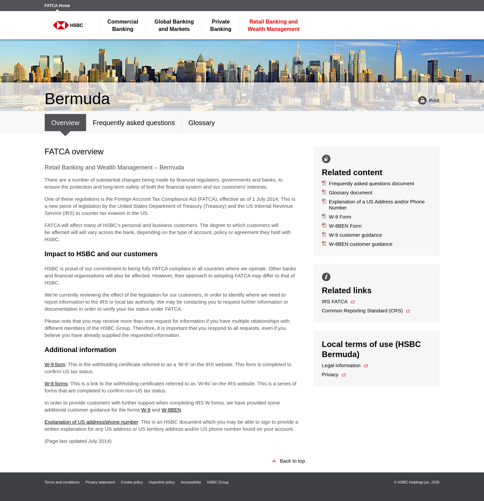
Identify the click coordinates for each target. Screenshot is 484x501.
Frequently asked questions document (368, 183)
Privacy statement (100, 482)
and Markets (174, 25)
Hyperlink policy (162, 482)
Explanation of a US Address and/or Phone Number (373, 204)
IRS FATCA (335, 301)
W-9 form (55, 364)
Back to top (292, 461)
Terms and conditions (62, 482)
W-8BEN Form (342, 226)
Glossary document (347, 192)
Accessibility (191, 482)
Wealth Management (273, 25)
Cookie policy (132, 482)
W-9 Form (336, 217)
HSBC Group (218, 482)
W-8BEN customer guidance (357, 244)
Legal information (341, 365)
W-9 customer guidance (352, 235)
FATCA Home (57, 6)
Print (426, 100)
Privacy (330, 374)
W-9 (145, 410)
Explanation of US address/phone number (91, 422)
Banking (123, 25)
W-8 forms (56, 383)
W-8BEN (171, 410)
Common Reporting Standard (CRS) (362, 310)
